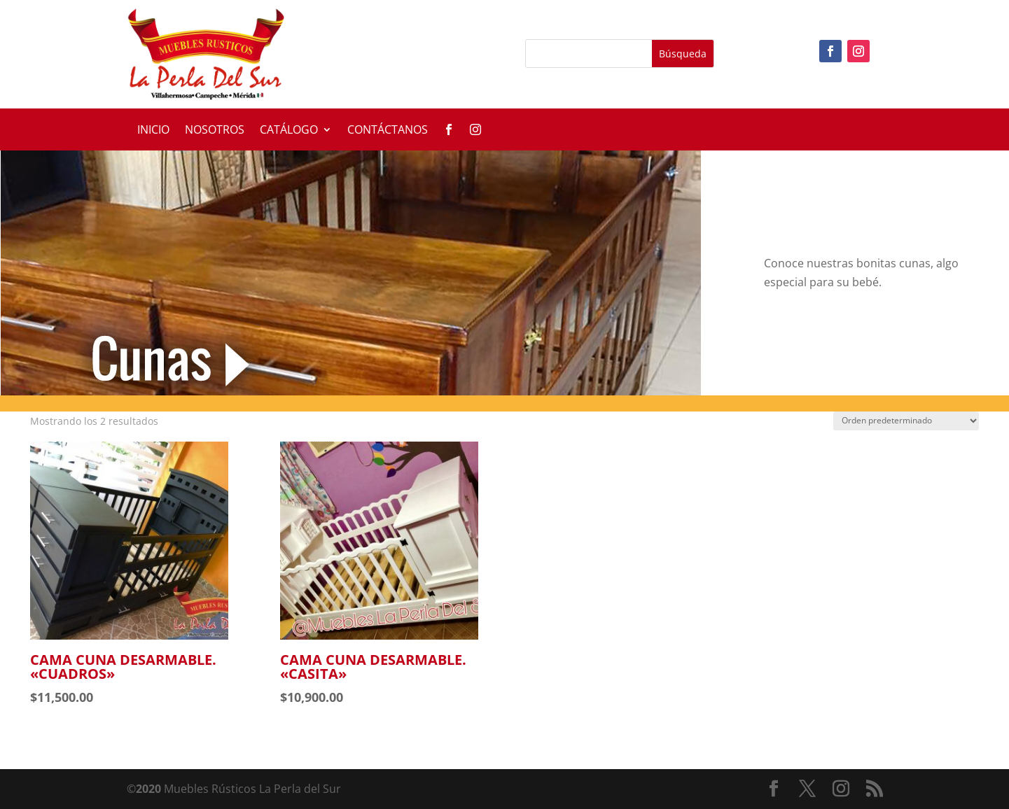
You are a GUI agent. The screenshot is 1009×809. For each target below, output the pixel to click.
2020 (148, 788)
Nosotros (214, 131)
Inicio (153, 131)
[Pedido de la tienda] (906, 420)
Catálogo (289, 131)
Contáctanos (387, 131)
